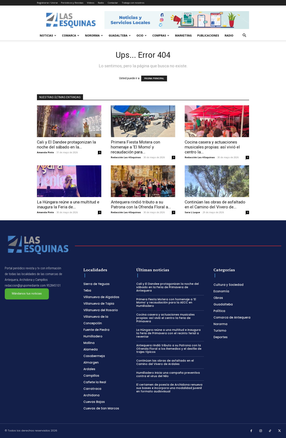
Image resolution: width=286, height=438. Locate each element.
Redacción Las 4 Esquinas (126, 157)
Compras (160, 35)
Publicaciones (208, 35)
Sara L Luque (192, 212)
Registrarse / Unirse (47, 2)
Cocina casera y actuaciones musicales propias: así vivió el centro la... (212, 147)
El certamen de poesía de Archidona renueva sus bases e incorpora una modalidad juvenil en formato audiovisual (169, 388)
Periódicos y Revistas (72, 2)
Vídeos (90, 2)
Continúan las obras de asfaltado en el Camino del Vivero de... (215, 204)
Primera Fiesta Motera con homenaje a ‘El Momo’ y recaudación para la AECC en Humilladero (166, 302)
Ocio (141, 35)
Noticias (48, 35)
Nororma (94, 35)
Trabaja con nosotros (133, 2)
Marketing (183, 35)
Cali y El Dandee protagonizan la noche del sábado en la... (66, 144)
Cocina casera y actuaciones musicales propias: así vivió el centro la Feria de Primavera (165, 318)
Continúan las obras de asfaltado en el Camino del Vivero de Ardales (165, 362)
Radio (101, 2)
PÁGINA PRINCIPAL (154, 78)
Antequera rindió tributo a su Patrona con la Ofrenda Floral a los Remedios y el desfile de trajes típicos (168, 348)
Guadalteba (120, 35)
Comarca (70, 35)
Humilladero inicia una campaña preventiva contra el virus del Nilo (168, 374)
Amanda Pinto (45, 152)
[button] (244, 36)
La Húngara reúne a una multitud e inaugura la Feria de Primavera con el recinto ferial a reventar (168, 333)
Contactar (113, 2)
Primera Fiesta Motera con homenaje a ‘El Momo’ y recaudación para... (135, 147)
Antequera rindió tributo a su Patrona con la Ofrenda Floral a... (141, 204)
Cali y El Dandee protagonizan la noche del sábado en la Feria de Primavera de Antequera (167, 287)
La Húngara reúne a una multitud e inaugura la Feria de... (68, 204)
